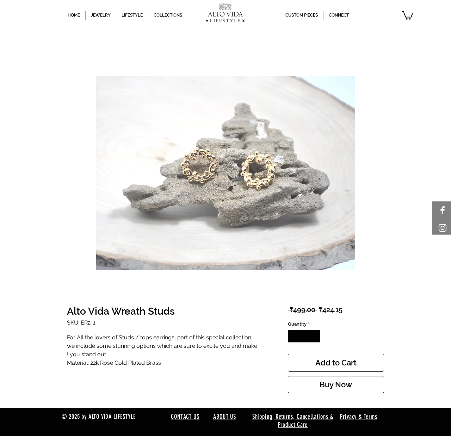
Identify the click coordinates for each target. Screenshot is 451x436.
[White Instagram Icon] (442, 228)
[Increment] (315, 336)
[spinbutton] (304, 336)
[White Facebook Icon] (442, 210)
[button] (407, 15)
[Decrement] (293, 336)
